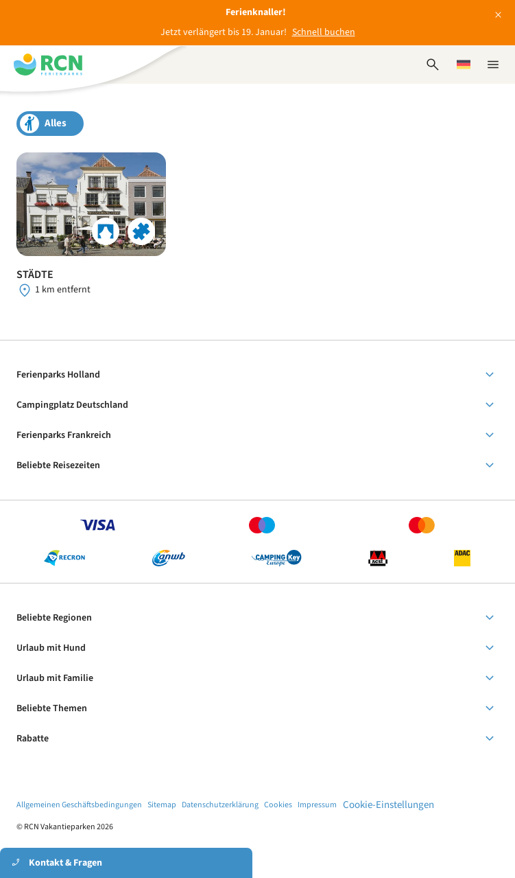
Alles (56, 123)
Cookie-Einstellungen (388, 805)
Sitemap (161, 805)
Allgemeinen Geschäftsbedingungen (79, 805)
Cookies (278, 805)
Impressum (317, 805)
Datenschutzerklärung (220, 805)
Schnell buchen (323, 32)
